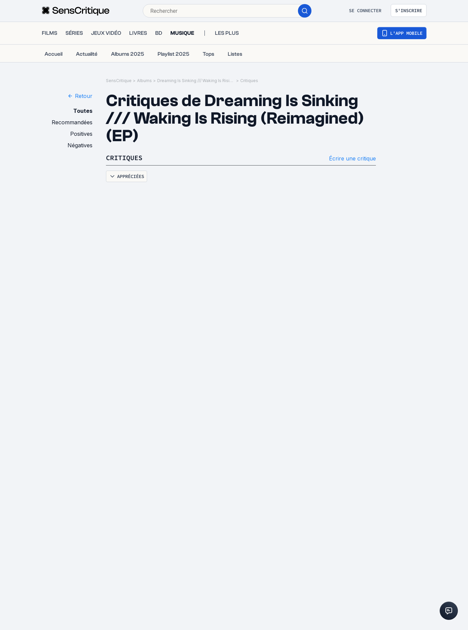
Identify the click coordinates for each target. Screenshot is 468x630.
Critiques (249, 80)
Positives (81, 133)
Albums (144, 80)
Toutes (82, 110)
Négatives (79, 145)
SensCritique (119, 80)
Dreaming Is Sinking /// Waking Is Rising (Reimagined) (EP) (196, 80)
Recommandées (72, 122)
